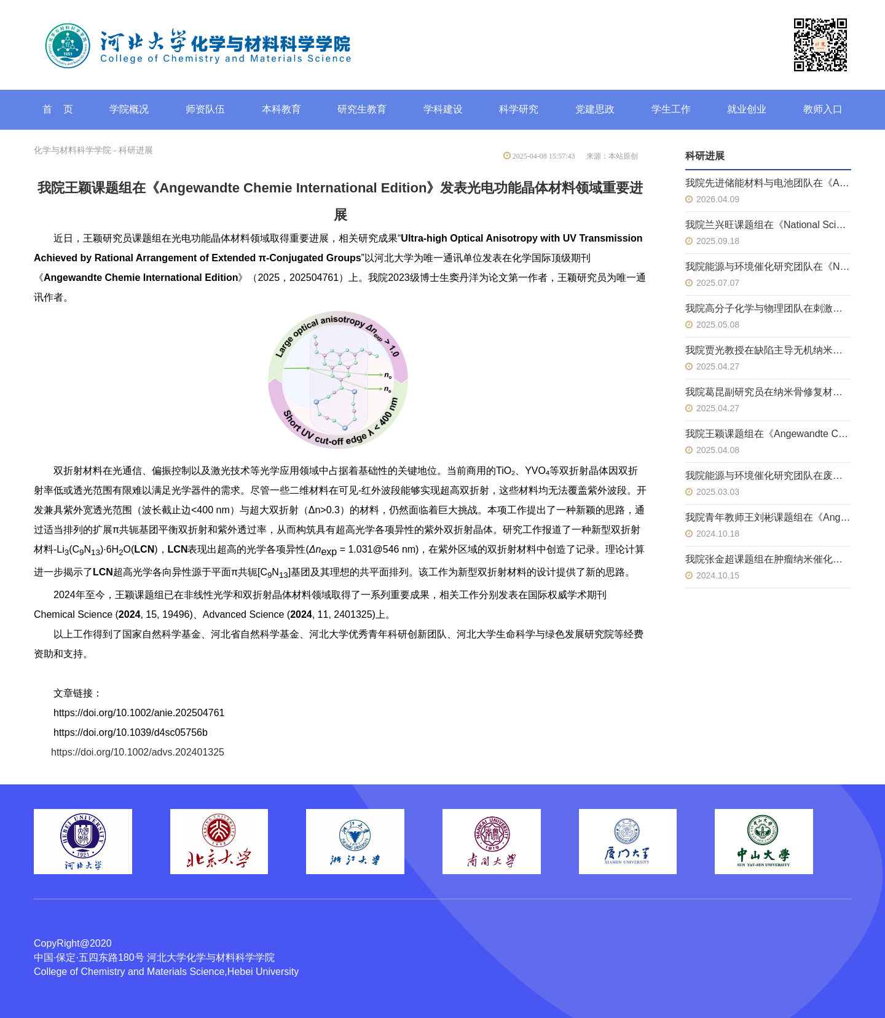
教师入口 (823, 109)
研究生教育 (362, 109)
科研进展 (136, 150)
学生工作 (671, 109)
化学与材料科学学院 (72, 150)
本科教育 (281, 109)
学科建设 (443, 109)
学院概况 (129, 109)
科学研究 (518, 109)
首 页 (57, 109)
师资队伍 (205, 109)
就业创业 (746, 109)
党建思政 (595, 109)
